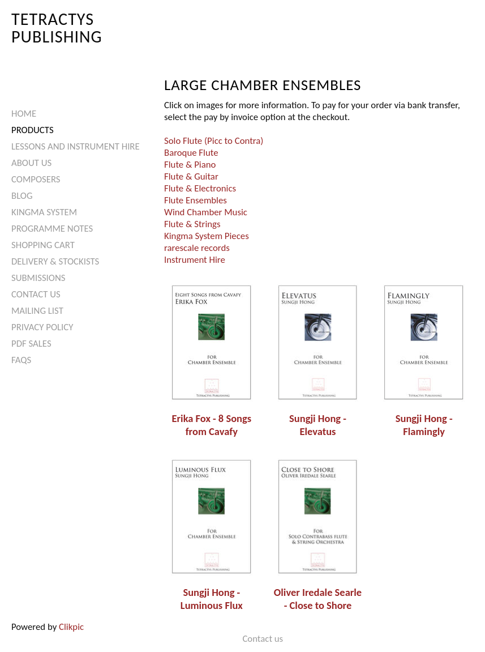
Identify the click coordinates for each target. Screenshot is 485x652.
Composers (36, 179)
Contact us (36, 294)
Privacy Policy (42, 327)
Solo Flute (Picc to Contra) (213, 141)
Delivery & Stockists (55, 261)
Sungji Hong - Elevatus (317, 425)
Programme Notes (52, 229)
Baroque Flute (191, 153)
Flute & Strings (192, 224)
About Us (31, 163)
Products (32, 130)
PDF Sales (31, 344)
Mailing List (37, 311)
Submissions (38, 278)
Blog (22, 196)
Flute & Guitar (191, 176)
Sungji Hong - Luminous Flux (212, 599)
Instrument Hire (194, 260)
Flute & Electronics (200, 188)
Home (23, 114)
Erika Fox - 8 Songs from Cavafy (212, 425)
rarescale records (197, 248)
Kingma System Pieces (206, 236)
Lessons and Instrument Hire (75, 146)
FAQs (21, 360)
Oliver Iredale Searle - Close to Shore (318, 599)
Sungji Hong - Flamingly (424, 425)
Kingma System (44, 212)
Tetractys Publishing (56, 27)
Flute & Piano (190, 165)
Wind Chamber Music (205, 212)
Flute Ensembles (195, 200)
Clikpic (71, 627)
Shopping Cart (43, 245)
